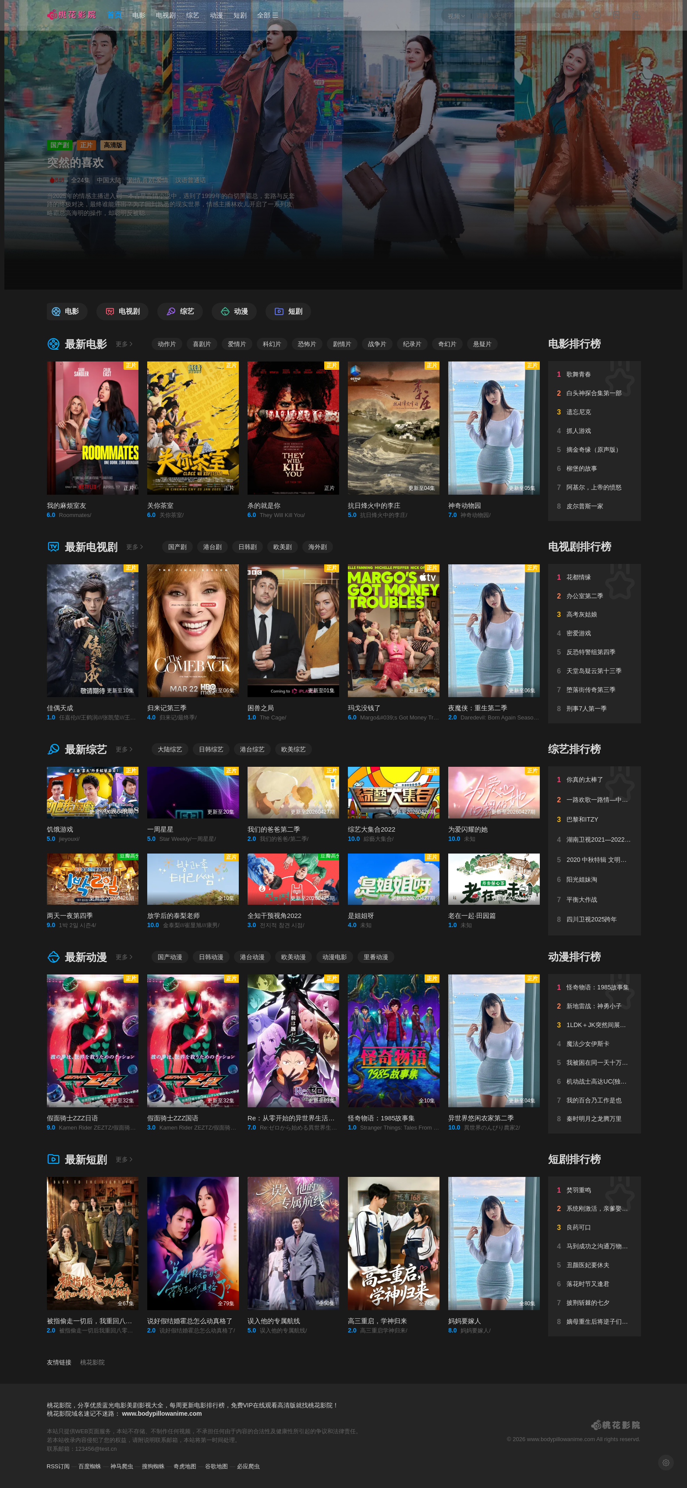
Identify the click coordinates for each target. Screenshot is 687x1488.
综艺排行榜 (574, 749)
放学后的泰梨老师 (173, 915)
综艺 (192, 15)
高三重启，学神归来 (377, 1321)
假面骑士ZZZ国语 (173, 1118)
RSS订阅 (58, 1466)
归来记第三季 (167, 708)
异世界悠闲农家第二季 (481, 1118)
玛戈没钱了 (364, 708)
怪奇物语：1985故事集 (381, 1118)
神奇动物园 (464, 505)
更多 (125, 343)
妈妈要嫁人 (464, 1321)
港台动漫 (252, 956)
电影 (138, 15)
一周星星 (160, 829)
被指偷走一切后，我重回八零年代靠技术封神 (112, 1321)
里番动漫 (376, 956)
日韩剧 (247, 546)
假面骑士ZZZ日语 (73, 1118)
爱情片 (237, 343)
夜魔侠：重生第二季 (477, 708)
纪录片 (412, 343)
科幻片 (272, 343)
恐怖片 (307, 343)
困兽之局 (261, 708)
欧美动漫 (293, 956)
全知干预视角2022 (274, 915)
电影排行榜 (574, 344)
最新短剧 (77, 1160)
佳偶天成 (60, 708)
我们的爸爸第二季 (274, 829)
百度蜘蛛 (89, 1466)
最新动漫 (77, 957)
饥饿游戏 (60, 829)
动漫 (216, 15)
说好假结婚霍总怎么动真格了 (190, 1321)
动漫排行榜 (574, 957)
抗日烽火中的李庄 (374, 505)
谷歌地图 (216, 1466)
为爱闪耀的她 (468, 829)
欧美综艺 (293, 749)
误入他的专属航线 (274, 1321)
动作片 (167, 343)
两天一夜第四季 (70, 915)
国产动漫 (170, 956)
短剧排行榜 (574, 1159)
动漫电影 (334, 956)
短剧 (240, 15)
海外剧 (317, 546)
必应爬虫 (248, 1466)
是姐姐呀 (361, 915)
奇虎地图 (185, 1466)
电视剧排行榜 (579, 547)
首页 (114, 15)
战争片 (377, 343)
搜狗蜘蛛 (153, 1466)
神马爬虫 (121, 1466)
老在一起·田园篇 (472, 915)
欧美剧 (282, 546)
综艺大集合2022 (371, 829)
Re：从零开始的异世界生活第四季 (298, 1118)
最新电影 (77, 344)
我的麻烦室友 (66, 505)
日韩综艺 (211, 749)
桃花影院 (92, 1362)
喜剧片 (202, 343)
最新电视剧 (82, 547)
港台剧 (212, 546)
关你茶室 (160, 505)
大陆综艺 (170, 749)
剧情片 (342, 343)
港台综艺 (252, 749)
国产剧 (177, 546)
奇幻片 (447, 343)
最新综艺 (77, 749)
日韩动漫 (211, 956)
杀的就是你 (264, 505)
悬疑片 (482, 343)
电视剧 (166, 15)
